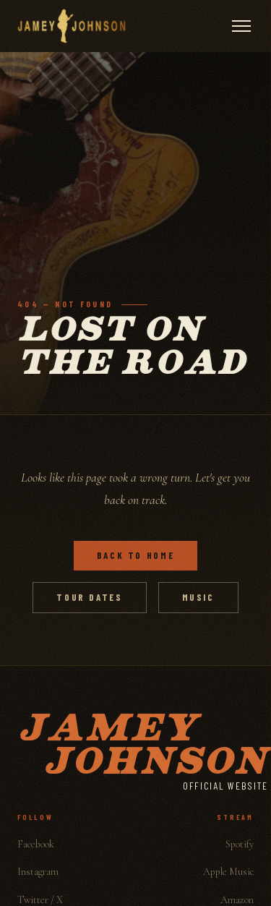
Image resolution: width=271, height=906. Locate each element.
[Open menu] (241, 26)
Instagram (38, 872)
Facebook (35, 844)
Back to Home (136, 555)
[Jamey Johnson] (71, 26)
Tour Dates (89, 597)
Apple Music (228, 872)
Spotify (239, 844)
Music (198, 597)
